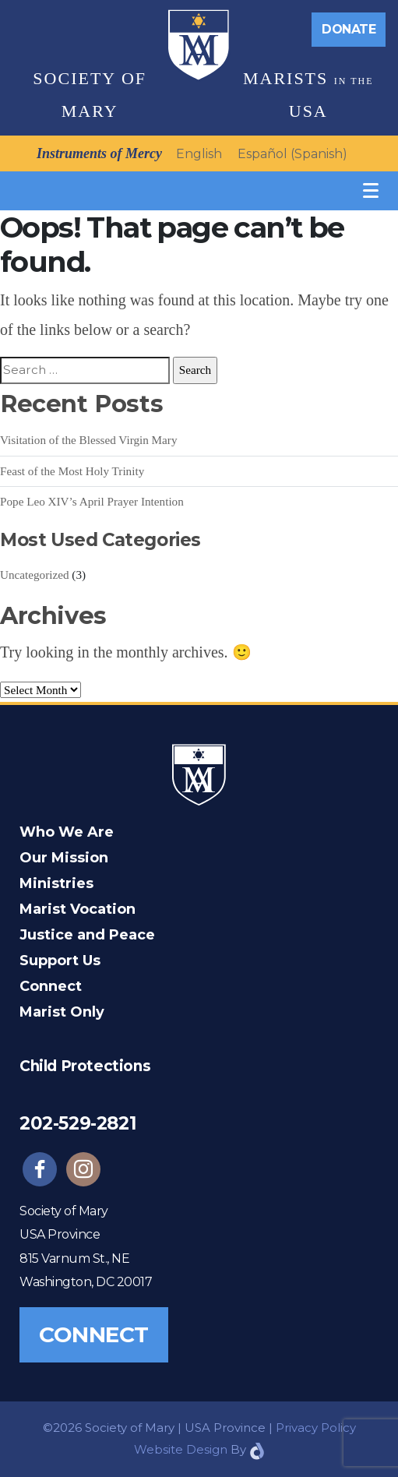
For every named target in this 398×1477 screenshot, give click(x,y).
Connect (50, 986)
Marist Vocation (77, 909)
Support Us (59, 960)
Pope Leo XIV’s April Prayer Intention (92, 501)
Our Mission (63, 857)
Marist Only (61, 1012)
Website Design (180, 1449)
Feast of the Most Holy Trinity (72, 471)
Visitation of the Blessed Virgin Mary (89, 439)
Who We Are (66, 832)
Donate (348, 29)
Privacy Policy (316, 1427)
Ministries (56, 883)
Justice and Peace (87, 934)
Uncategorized (34, 574)
